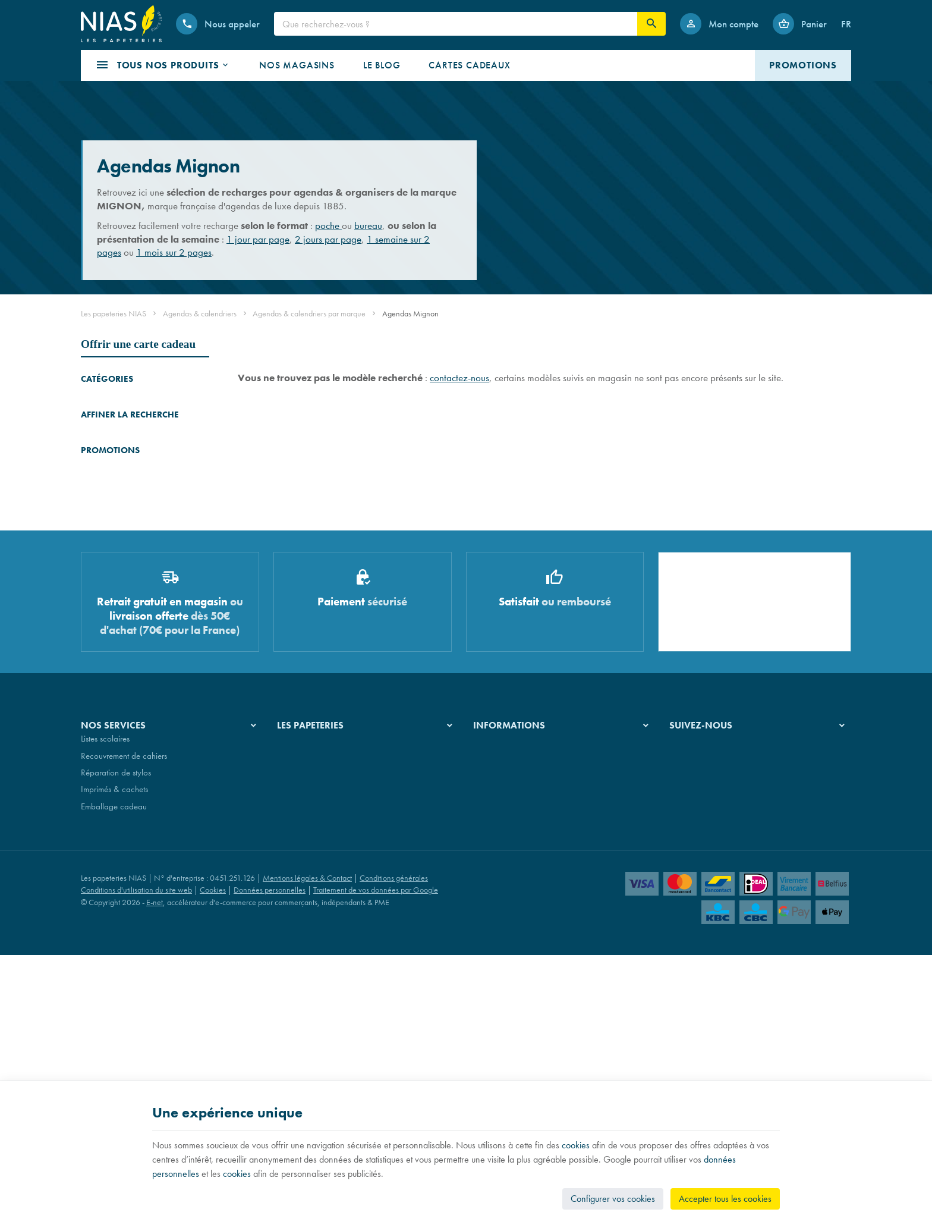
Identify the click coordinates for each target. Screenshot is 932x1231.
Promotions (110, 685)
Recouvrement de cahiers (124, 1056)
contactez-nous (459, 377)
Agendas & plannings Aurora (131, 551)
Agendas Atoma (109, 501)
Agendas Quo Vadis (116, 451)
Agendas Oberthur (113, 484)
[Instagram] (710, 1048)
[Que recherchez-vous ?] (455, 24)
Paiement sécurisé (503, 1073)
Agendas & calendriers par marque (309, 313)
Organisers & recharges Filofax (135, 567)
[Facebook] (681, 1048)
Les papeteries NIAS (113, 313)
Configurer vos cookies (613, 1198)
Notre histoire (300, 1039)
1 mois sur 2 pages (174, 252)
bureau (368, 225)
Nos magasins (301, 1056)
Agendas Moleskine (115, 417)
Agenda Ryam (106, 467)
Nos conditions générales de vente (532, 1039)
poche (328, 225)
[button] (163, 65)
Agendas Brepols (110, 401)
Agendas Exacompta (117, 434)
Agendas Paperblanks (118, 534)
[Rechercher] (651, 24)
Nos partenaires (304, 1073)
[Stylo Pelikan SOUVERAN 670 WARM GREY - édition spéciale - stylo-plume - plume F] (97, 721)
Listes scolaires (105, 1039)
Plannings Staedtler (113, 612)
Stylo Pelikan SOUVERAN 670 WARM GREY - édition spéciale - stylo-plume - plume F (163, 714)
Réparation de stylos (116, 1073)
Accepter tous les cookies (725, 1198)
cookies (576, 1145)
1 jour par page (257, 239)
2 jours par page (328, 239)
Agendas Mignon (116, 517)
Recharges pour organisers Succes (127, 590)
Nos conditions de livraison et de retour (540, 1056)
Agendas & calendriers (200, 313)
